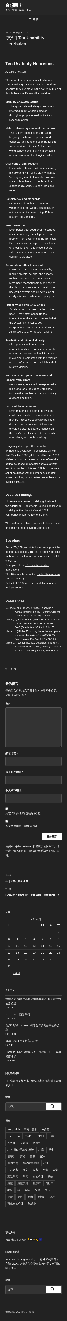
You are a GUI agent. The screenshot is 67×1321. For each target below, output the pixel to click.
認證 (10, 1189)
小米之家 (12, 1169)
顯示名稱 (11, 753)
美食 (50, 1176)
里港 (10, 1196)
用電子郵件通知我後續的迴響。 (24, 813)
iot (19, 1136)
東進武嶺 (12, 1176)
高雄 (52, 1196)
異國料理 (38, 1176)
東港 (55, 1169)
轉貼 (47, 1189)
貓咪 (27, 1189)
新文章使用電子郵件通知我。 (22, 826)
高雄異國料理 (15, 1203)
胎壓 (10, 1183)
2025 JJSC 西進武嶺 (17, 1014)
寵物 (42, 1156)
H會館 (45, 1129)
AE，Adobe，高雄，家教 (22, 1129)
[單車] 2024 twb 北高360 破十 (23, 1040)
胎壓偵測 (22, 1183)
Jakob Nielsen (17, 71)
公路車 (37, 1142)
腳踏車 (37, 1183)
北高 (41, 1149)
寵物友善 (12, 1163)
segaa (24, 33)
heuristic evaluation (20, 450)
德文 (25, 1169)
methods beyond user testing (33, 527)
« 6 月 (16, 973)
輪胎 (37, 1189)
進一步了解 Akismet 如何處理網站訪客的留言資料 (32, 851)
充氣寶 (24, 1142)
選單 (33, 19)
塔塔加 (11, 1156)
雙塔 (20, 1196)
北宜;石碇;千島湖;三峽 (20, 1149)
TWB (28, 1136)
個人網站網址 (13, 790)
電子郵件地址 (14, 771)
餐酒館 (41, 1196)
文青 (45, 1169)
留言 (9, 703)
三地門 (40, 1136)
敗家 (35, 1169)
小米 (46, 1163)
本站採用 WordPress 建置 (19, 1312)
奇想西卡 (14, 5)
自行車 (49, 1183)
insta (10, 1136)
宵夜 (32, 1156)
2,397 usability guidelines (33, 582)
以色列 (11, 1142)
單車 (51, 1149)
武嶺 (25, 1176)
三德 (51, 1136)
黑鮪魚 (32, 1203)
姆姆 (22, 1156)
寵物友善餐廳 (31, 1163)
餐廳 (30, 1196)
